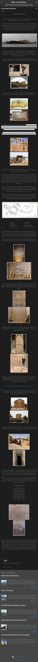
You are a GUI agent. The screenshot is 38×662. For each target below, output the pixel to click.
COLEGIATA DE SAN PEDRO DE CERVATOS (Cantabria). (15, 635)
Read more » (34, 586)
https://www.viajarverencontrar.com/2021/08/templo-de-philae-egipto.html (19, 386)
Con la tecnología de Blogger (19, 657)
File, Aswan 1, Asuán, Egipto (13, 563)
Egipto (5, 560)
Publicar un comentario (7, 567)
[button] (36, 9)
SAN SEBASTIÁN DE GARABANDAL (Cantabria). (13, 605)
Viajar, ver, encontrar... (19, 2)
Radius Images (22, 659)
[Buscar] (36, 3)
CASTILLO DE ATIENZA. (7, 590)
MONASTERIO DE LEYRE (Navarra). (10, 575)
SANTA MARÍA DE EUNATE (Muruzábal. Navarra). (14, 620)
